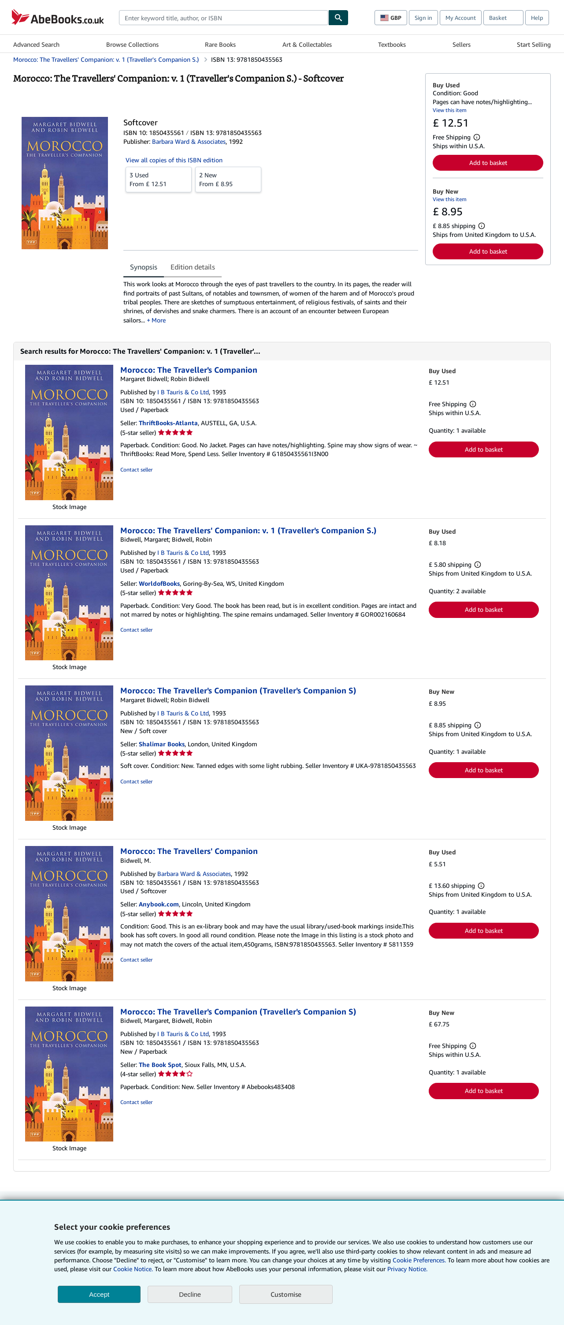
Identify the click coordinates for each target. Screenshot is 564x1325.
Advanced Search (36, 44)
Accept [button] (99, 1294)
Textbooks (392, 44)
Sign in (423, 17)
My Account (460, 17)
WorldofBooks (159, 583)
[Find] (338, 17)
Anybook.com (159, 904)
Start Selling (534, 44)
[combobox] (223, 17)
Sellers (462, 44)
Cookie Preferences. (419, 1260)
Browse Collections (132, 44)
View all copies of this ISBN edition (174, 160)
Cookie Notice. (133, 1269)
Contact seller (136, 469)
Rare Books (220, 44)
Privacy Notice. (407, 1269)
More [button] (159, 320)
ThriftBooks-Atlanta (168, 423)
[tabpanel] (270, 302)
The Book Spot (160, 1064)
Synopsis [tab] (143, 266)
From (159, 179)
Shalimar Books (162, 744)
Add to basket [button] (488, 162)
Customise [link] (286, 1294)
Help (537, 17)
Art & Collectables (307, 44)
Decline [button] (190, 1294)
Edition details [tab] (193, 266)
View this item (450, 110)
